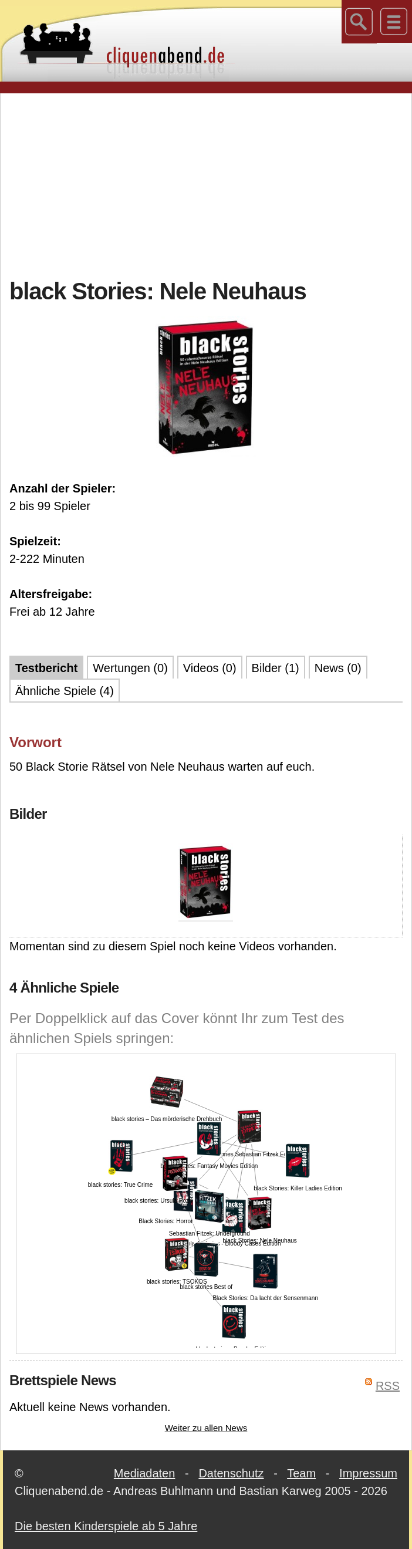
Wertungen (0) (130, 668)
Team (301, 1473)
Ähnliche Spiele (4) (64, 690)
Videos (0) (210, 668)
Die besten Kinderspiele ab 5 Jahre (106, 1526)
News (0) (338, 668)
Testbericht (46, 668)
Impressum (368, 1473)
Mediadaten (144, 1473)
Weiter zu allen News (206, 1428)
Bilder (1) (275, 668)
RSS (388, 1385)
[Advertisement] (210, 184)
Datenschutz (231, 1473)
